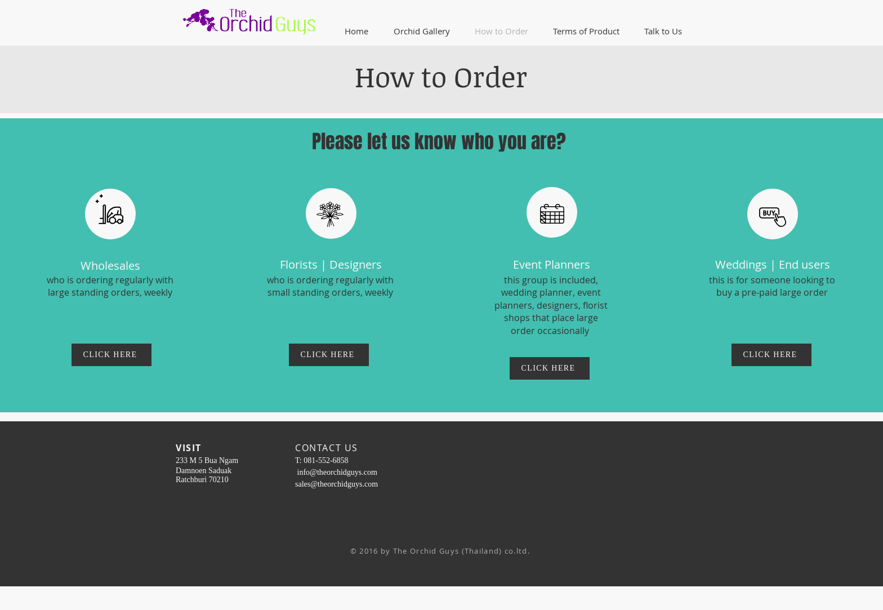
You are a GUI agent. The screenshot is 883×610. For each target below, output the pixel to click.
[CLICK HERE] (111, 355)
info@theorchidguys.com (337, 472)
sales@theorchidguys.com (336, 484)
